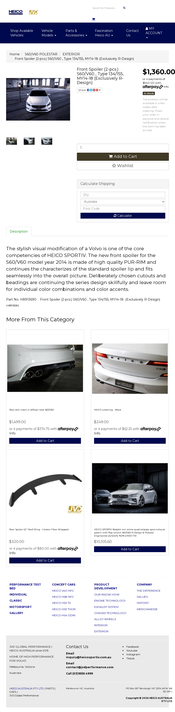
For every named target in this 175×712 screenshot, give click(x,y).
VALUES (142, 596)
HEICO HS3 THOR (64, 609)
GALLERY (16, 613)
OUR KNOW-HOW (106, 594)
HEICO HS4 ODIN (63, 615)
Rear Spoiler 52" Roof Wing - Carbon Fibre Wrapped (39, 529)
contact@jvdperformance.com (90, 667)
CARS (12, 691)
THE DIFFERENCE (149, 590)
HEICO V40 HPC (63, 590)
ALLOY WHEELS (105, 619)
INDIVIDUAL (18, 594)
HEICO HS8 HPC (63, 596)
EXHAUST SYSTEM (106, 607)
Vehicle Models (49, 33)
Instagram (133, 654)
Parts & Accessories (76, 33)
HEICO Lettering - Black (107, 409)
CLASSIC (15, 600)
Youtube (131, 650)
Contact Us (132, 33)
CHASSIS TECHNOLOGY (110, 613)
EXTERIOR (101, 631)
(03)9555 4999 (82, 673)
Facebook (132, 646)
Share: (89, 90)
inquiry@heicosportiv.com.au (88, 657)
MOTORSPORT (20, 607)
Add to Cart (123, 156)
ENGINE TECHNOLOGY (109, 600)
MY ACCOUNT (154, 32)
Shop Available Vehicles (21, 33)
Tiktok (130, 658)
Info (166, 86)
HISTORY (143, 603)
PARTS (49, 688)
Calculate (123, 216)
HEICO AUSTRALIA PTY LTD (26, 688)
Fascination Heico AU (104, 33)
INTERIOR (101, 625)
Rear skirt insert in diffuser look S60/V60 (31, 409)
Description (19, 231)
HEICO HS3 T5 (61, 603)
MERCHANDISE (147, 609)
